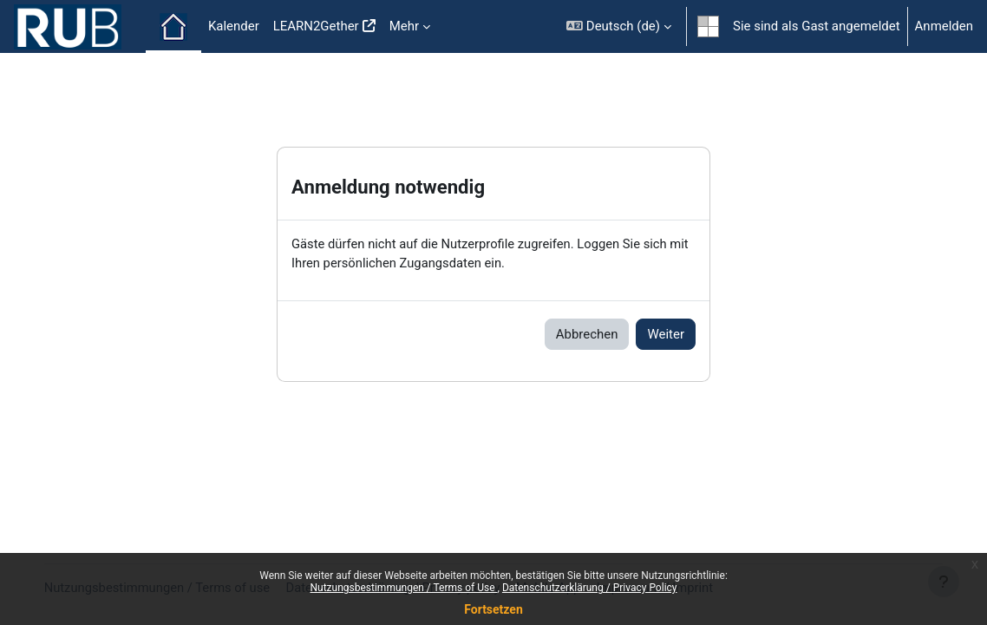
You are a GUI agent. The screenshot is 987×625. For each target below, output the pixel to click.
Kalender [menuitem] (233, 26)
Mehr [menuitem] (404, 26)
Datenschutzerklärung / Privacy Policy (589, 588)
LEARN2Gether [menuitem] (316, 26)
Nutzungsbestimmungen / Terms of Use (403, 588)
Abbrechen (587, 334)
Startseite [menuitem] (173, 27)
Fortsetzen (493, 609)
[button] (619, 26)
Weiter (665, 334)
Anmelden (944, 26)
